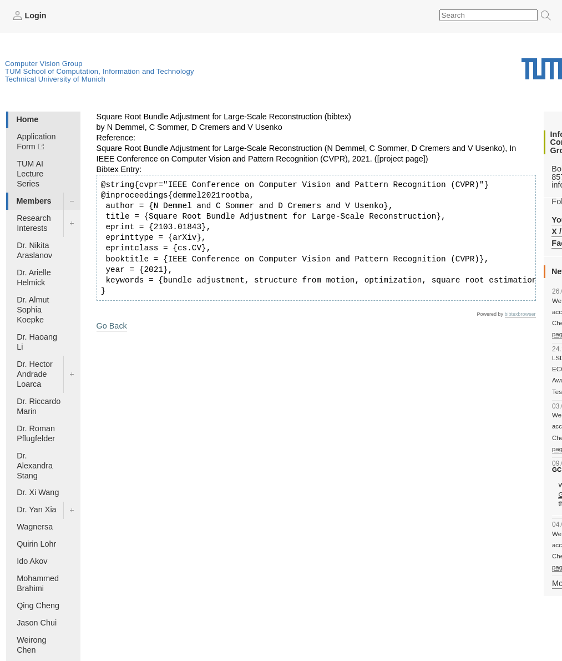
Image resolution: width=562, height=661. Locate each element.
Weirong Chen (31, 644)
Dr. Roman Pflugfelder (36, 433)
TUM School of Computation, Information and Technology (99, 71)
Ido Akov (32, 561)
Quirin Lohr (36, 543)
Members (33, 200)
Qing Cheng (38, 605)
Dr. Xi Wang (38, 492)
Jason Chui (37, 622)
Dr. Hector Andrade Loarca (35, 374)
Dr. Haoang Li (37, 341)
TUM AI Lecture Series (30, 173)
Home (27, 119)
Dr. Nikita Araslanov (34, 250)
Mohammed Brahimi (38, 583)
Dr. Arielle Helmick (34, 277)
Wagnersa (35, 526)
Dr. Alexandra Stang (35, 465)
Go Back (112, 325)
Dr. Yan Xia (36, 509)
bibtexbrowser (520, 314)
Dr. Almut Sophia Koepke (33, 309)
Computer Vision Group (44, 63)
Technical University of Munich (55, 79)
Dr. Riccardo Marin (38, 406)
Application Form (36, 141)
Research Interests (34, 223)
